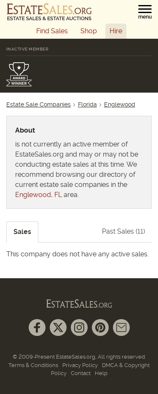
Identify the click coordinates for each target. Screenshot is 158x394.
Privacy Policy (80, 365)
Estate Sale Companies (38, 104)
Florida (87, 104)
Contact (81, 373)
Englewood (119, 104)
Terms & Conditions (33, 365)
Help (101, 373)
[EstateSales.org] (49, 11)
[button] (145, 12)
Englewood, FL (38, 195)
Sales (22, 232)
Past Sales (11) (123, 231)
